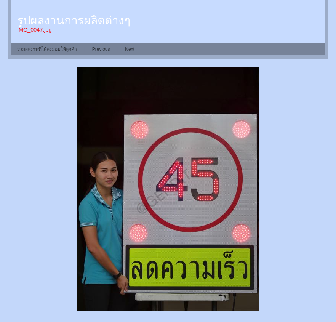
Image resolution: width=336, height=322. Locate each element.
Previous (101, 49)
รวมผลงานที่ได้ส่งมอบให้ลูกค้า (47, 49)
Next (129, 49)
